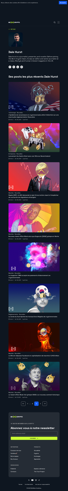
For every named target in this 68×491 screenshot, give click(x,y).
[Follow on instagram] (36, 480)
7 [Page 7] (40, 403)
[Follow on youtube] (32, 480)
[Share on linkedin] (17, 67)
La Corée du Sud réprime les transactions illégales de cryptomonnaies (33, 317)
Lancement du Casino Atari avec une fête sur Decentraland (29, 156)
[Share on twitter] (13, 67)
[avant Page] (23, 404)
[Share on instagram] (21, 67)
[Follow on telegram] (39, 480)
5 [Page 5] (32, 403)
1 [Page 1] (27, 403)
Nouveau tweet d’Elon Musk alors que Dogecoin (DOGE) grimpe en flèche (34, 236)
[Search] (55, 22)
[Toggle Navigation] (58, 22)
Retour (12, 29)
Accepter (63, 2)
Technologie (12, 112)
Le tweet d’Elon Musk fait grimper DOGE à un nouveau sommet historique (34, 395)
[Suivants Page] (44, 404)
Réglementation (13, 314)
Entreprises (12, 154)
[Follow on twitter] (29, 480)
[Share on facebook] (10, 67)
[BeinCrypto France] (17, 419)
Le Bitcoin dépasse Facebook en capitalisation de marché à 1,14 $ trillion (34, 356)
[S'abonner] (34, 438)
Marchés (11, 193)
